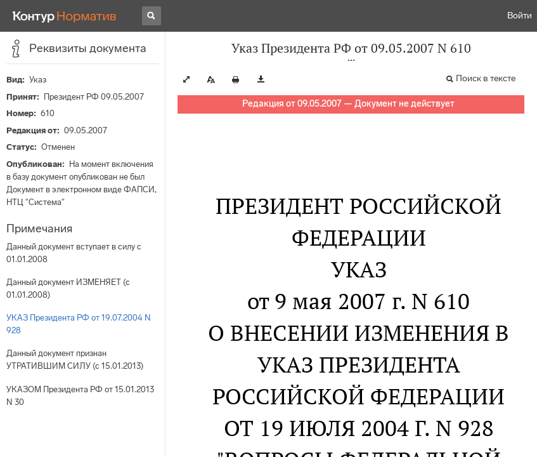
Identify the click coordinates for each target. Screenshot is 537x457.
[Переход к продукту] (65, 16)
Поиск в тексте (485, 78)
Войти (519, 15)
